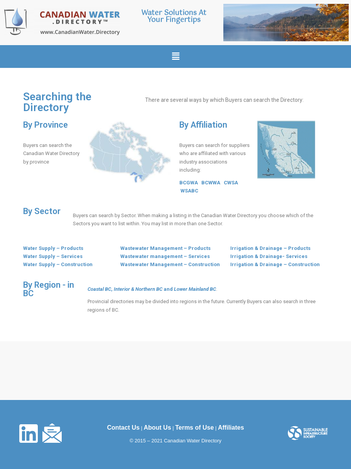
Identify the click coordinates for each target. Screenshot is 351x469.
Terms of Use (194, 427)
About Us (157, 427)
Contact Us (123, 427)
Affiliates (231, 427)
